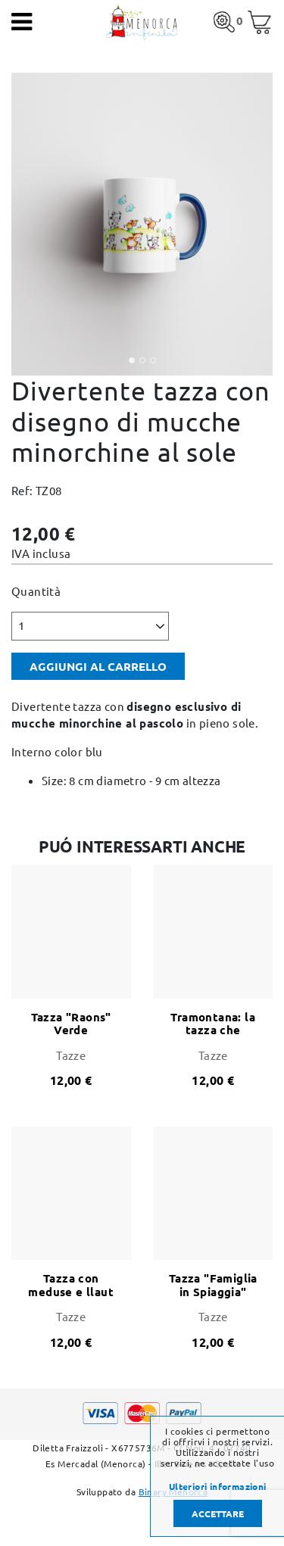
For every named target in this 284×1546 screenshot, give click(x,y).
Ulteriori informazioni (218, 1486)
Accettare (218, 1513)
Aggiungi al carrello (98, 666)
